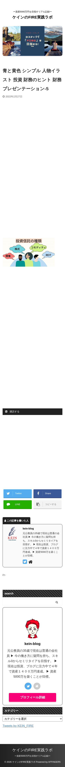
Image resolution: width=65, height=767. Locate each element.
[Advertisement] (32, 132)
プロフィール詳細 (32, 697)
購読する (12, 411)
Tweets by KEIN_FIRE (18, 726)
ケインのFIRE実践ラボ (32, 17)
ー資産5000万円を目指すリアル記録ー (32, 756)
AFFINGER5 (54, 762)
